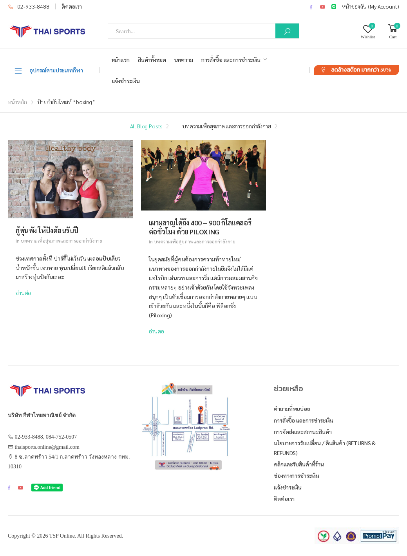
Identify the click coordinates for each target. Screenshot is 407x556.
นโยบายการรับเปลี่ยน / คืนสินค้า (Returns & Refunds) (325, 447)
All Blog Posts (149, 126)
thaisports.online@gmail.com (47, 447)
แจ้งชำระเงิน (126, 80)
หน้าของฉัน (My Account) (370, 6)
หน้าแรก (121, 59)
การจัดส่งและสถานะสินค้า (302, 431)
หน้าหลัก (17, 101)
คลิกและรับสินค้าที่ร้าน (299, 464)
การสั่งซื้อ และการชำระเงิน (230, 59)
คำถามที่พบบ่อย (292, 408)
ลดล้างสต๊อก (361, 70)
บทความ (183, 59)
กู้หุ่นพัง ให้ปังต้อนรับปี (47, 230)
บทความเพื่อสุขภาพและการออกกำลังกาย (230, 126)
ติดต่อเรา (72, 6)
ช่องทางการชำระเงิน (296, 475)
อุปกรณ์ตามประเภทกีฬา (48, 70)
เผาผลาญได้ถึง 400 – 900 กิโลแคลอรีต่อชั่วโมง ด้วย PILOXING (200, 227)
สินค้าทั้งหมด (152, 59)
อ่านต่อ (23, 292)
